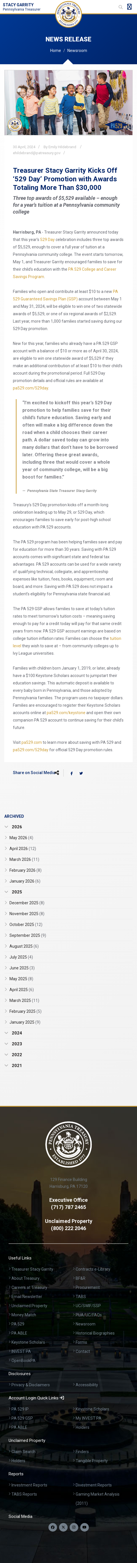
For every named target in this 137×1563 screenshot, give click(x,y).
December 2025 (26, 903)
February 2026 (25, 870)
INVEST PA (21, 1351)
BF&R (80, 1278)
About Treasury (25, 1278)
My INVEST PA (88, 1418)
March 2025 (24, 1000)
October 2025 (25, 924)
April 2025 (21, 989)
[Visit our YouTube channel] (84, 1527)
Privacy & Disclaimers (30, 1385)
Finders (82, 1451)
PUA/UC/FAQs (89, 1315)
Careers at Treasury (29, 1287)
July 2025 (21, 957)
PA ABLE (19, 1333)
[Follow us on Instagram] (74, 1527)
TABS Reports (24, 1494)
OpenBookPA (23, 1360)
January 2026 (24, 881)
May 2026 (21, 837)
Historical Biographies (95, 1333)
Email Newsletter (26, 1296)
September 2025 (27, 935)
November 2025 (26, 913)
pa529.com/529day (30, 388)
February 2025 (25, 1011)
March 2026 (24, 859)
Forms (81, 1342)
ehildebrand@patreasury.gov (36, 153)
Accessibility (87, 1385)
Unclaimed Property (29, 1305)
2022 (16, 1054)
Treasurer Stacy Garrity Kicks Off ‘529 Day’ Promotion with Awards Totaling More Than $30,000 (65, 179)
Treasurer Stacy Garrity (32, 1269)
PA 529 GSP (22, 1418)
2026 (16, 826)
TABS (81, 1296)
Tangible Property (92, 1460)
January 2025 (24, 1022)
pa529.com (31, 742)
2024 (16, 1033)
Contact (83, 1351)
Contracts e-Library (93, 1269)
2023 (16, 1043)
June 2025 (22, 968)
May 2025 (21, 979)
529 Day (47, 239)
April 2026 (22, 848)
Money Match (23, 1315)
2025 (16, 892)
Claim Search (23, 1451)
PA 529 (17, 1324)
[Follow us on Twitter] (63, 1527)
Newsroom (77, 50)
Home (55, 50)
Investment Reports (29, 1485)
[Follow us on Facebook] (52, 1527)
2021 (16, 1065)
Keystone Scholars (28, 1342)
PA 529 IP (20, 1409)
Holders (82, 1427)
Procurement (88, 1287)
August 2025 (24, 946)
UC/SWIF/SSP (88, 1305)
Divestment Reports (94, 1485)
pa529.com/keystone (66, 712)
